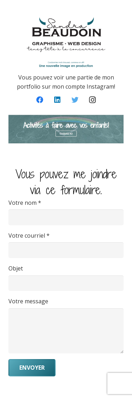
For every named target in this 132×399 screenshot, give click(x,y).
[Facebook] (40, 100)
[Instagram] (92, 100)
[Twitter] (75, 100)
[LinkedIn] (57, 100)
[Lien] (66, 129)
